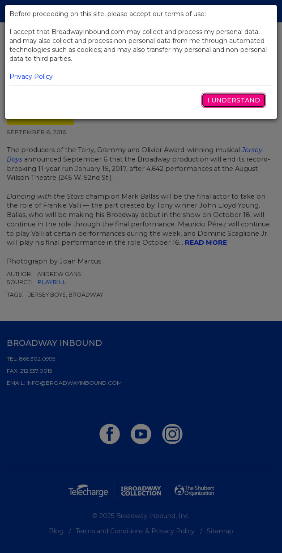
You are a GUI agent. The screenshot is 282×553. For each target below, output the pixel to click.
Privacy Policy (31, 76)
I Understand (233, 100)
